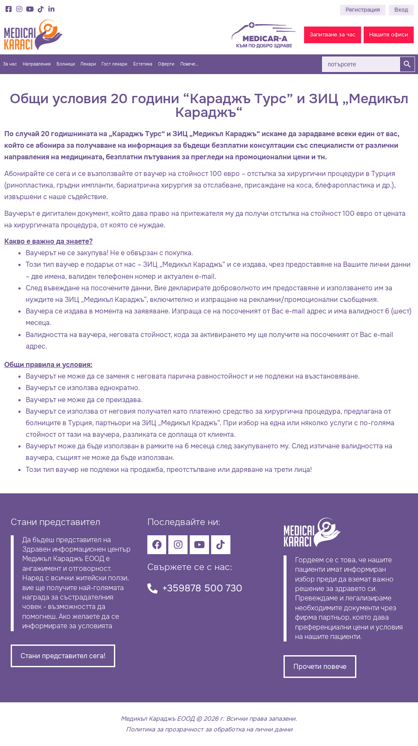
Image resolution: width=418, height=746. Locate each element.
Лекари (88, 64)
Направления (37, 64)
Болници (66, 64)
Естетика (142, 64)
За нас (10, 64)
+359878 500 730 (202, 588)
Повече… (189, 64)
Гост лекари (114, 64)
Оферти (166, 64)
